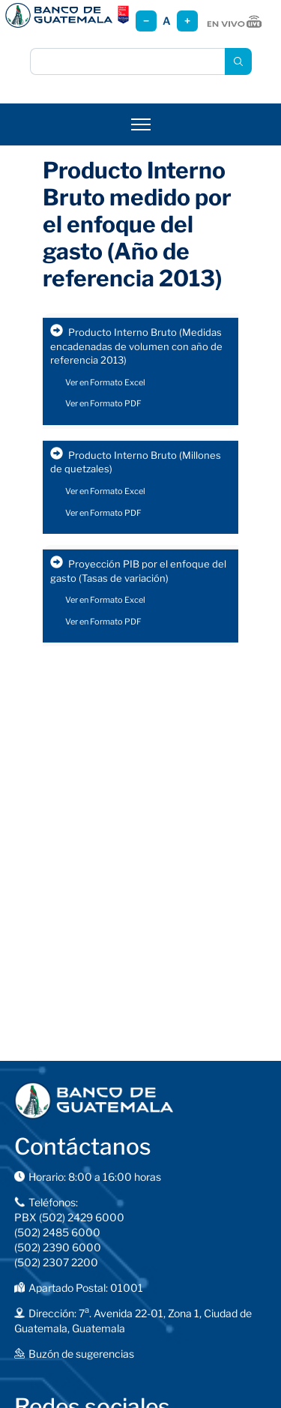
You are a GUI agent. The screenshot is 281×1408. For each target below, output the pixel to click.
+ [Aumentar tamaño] (187, 20)
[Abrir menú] (141, 124)
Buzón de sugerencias (81, 1353)
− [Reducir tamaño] (146, 20)
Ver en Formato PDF (103, 403)
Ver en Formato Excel (105, 382)
